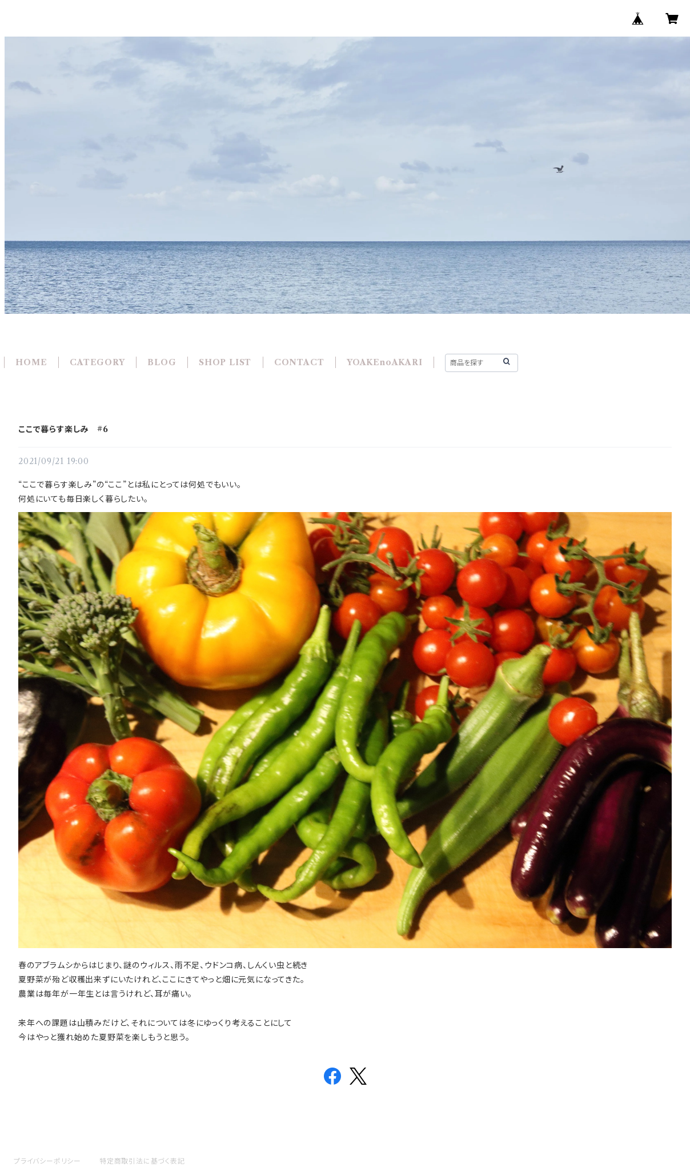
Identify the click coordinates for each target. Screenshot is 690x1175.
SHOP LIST (225, 362)
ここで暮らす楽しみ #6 (63, 429)
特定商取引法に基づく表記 (142, 1161)
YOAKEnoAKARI (385, 362)
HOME (31, 362)
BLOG (161, 362)
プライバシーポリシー (47, 1161)
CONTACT (299, 362)
